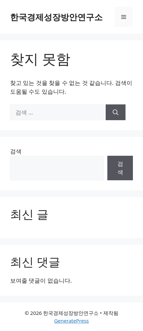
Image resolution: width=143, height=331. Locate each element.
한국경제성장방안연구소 (56, 16)
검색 (16, 151)
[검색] (116, 112)
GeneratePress (71, 320)
